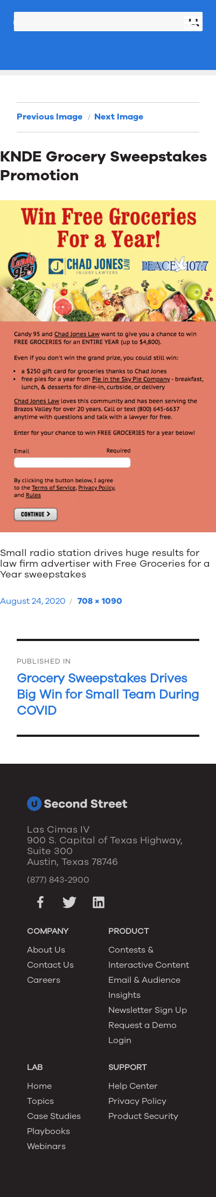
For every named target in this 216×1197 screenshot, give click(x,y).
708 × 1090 (100, 601)
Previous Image (49, 117)
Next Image (118, 117)
